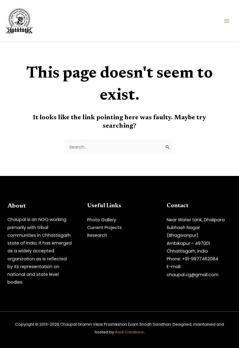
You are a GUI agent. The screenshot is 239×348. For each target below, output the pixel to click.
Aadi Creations (129, 332)
